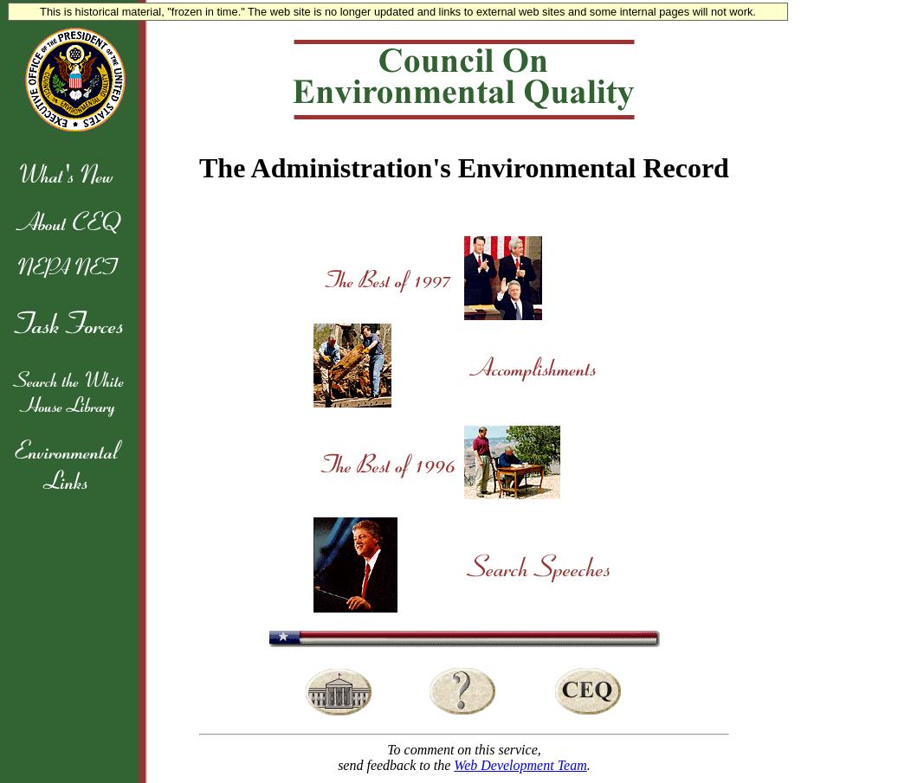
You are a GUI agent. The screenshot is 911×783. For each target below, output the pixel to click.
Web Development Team (520, 765)
